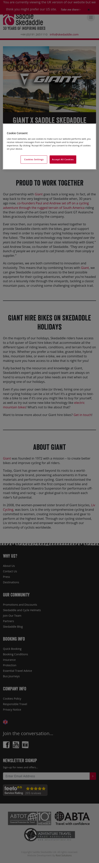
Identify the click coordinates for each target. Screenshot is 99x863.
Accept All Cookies (63, 159)
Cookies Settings (34, 159)
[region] (50, 146)
